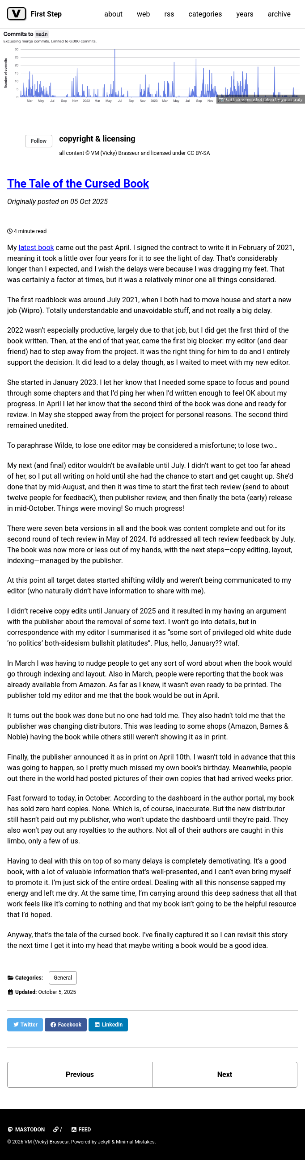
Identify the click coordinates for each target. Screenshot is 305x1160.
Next (224, 1074)
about (113, 14)
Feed (81, 1130)
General (63, 978)
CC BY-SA (198, 153)
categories (205, 14)
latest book (36, 247)
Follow (39, 141)
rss (169, 14)
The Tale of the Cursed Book (78, 183)
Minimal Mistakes (135, 1142)
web (143, 14)
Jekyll (104, 1142)
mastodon (26, 1130)
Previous (80, 1074)
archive (279, 14)
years (244, 14)
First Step (46, 14)
